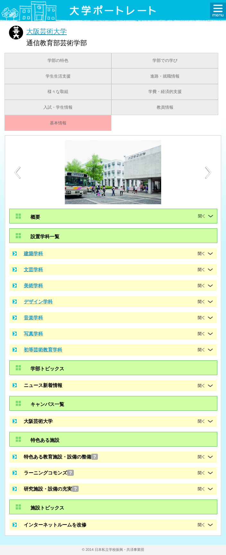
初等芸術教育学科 (43, 349)
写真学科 (33, 333)
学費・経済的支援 (165, 91)
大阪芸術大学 (46, 31)
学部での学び (165, 60)
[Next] (209, 172)
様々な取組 (58, 91)
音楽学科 (33, 317)
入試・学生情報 (58, 107)
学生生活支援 (58, 76)
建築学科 (33, 253)
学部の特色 (58, 60)
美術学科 (33, 285)
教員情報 (165, 107)
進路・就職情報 (164, 76)
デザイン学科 (38, 301)
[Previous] (17, 172)
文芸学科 (33, 269)
